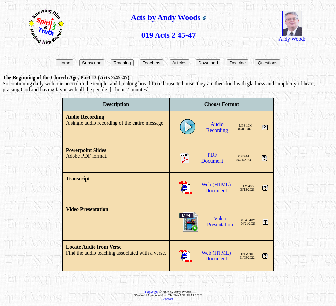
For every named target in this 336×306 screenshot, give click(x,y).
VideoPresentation (220, 221)
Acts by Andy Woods (168, 17)
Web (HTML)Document (216, 187)
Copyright (151, 292)
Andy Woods (292, 36)
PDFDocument (212, 158)
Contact (168, 299)
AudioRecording (217, 127)
